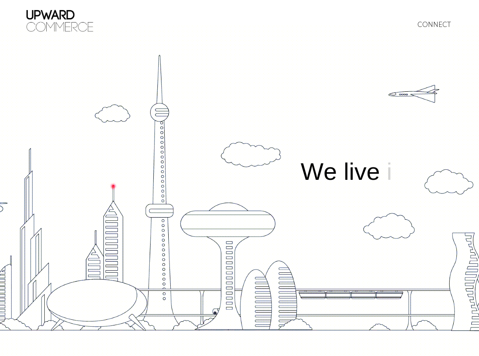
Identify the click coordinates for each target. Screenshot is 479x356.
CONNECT (434, 24)
